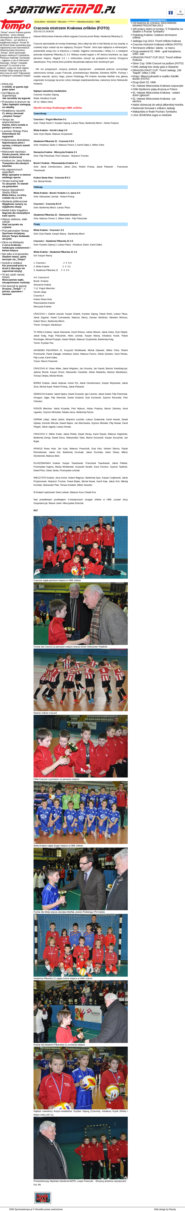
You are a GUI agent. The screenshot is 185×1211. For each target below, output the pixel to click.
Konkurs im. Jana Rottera (16, 163)
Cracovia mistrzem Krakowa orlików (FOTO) (157, 44)
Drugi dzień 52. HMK (144, 82)
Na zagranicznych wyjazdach (16, 173)
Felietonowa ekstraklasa (16, 144)
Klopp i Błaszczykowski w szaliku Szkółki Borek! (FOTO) (156, 77)
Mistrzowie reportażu (15, 154)
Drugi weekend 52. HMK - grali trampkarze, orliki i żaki (157, 52)
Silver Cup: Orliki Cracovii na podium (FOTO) (158, 63)
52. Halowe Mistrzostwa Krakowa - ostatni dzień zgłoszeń (156, 94)
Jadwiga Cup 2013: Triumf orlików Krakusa (157, 41)
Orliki (98, 21)
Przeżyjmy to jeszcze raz (16, 104)
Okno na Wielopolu (16, 246)
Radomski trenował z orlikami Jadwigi (154, 108)
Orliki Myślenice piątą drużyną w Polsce (155, 89)
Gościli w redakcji (14, 266)
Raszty (172, 1209)
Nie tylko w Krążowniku (15, 257)
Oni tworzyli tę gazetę (14, 290)
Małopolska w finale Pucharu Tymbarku (155, 111)
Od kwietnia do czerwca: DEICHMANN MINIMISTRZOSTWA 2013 (154, 24)
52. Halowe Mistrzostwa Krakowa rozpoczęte (158, 85)
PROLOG (15, 87)
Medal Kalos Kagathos (16, 213)
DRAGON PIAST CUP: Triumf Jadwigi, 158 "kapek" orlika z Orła (157, 71)
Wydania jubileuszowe (14, 204)
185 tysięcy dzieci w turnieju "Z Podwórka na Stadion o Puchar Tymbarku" (158, 30)
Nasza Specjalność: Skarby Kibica (14, 193)
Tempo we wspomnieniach (15, 123)
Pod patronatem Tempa (16, 234)
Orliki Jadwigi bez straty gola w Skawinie (155, 66)
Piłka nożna (62, 21)
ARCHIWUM (51, 21)
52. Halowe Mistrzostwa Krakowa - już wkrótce (154, 100)
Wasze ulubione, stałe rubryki (14, 223)
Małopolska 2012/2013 (85, 21)
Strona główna (39, 21)
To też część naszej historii (16, 278)
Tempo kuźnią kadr (15, 184)
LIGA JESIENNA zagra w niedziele (152, 115)
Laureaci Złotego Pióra (15, 134)
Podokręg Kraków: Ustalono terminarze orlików (155, 36)
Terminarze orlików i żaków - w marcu (154, 47)
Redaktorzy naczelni (13, 113)
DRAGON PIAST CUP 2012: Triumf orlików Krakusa (157, 58)
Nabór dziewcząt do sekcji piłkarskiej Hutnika (158, 104)
